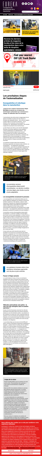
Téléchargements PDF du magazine (23, 14)
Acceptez (11, 450)
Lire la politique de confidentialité (21, 453)
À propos (6, 16)
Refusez (30, 450)
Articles (10, 14)
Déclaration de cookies (13, 447)
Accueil (5, 14)
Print (36, 87)
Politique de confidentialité (27, 447)
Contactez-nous (14, 16)
